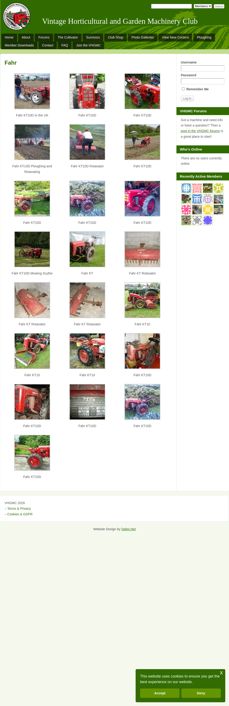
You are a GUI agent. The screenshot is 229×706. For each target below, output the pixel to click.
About (26, 37)
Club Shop (115, 37)
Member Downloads (19, 45)
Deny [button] (201, 693)
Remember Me (195, 89)
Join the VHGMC (88, 45)
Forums (43, 37)
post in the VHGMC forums (200, 131)
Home (9, 37)
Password (202, 78)
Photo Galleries (142, 37)
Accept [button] (160, 693)
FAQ (64, 45)
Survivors (93, 37)
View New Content (175, 37)
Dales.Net (128, 529)
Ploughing (204, 37)
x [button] (221, 672)
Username (202, 65)
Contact (47, 45)
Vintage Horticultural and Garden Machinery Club (120, 21)
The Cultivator (68, 37)
